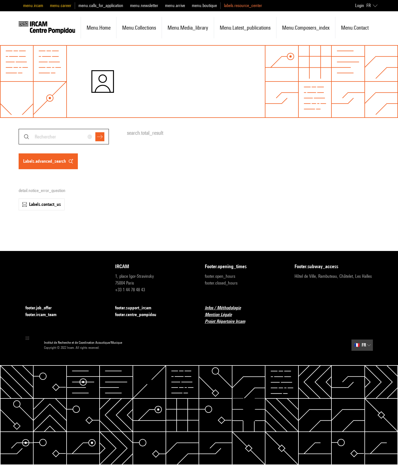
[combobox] (64, 136)
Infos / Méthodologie (226, 308)
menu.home (99, 28)
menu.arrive (175, 5)
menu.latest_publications (245, 28)
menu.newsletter (144, 5)
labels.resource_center (243, 5)
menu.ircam (33, 5)
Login (359, 5)
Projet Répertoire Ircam (228, 322)
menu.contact (355, 28)
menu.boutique (204, 5)
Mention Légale (222, 315)
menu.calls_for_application (100, 5)
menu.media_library (188, 28)
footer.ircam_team (44, 315)
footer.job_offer (41, 308)
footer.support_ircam (136, 308)
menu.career (60, 5)
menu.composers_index (305, 28)
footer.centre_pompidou (139, 315)
